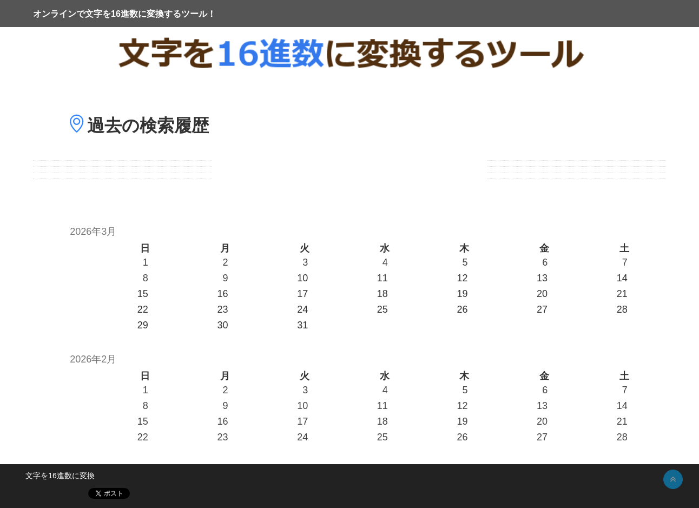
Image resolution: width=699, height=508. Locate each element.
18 (382, 421)
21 (622, 421)
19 (462, 421)
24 (302, 437)
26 (462, 437)
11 (382, 405)
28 (622, 437)
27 (542, 437)
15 (142, 421)
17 (302, 421)
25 (382, 437)
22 (142, 437)
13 (542, 405)
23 (222, 437)
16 (222, 421)
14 (622, 405)
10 (302, 405)
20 (542, 421)
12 (462, 405)
